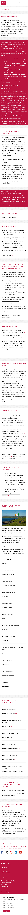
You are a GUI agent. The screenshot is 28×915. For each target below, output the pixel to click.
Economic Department (17, 332)
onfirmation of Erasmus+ (17, 422)
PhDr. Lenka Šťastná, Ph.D (8, 713)
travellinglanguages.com (8, 675)
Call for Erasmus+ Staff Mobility (8, 85)
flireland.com (5, 629)
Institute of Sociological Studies (9, 755)
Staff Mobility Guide (6, 88)
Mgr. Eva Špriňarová (7, 737)
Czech (19, 3)
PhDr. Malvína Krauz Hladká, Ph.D (10, 748)
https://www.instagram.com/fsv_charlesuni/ (11, 852)
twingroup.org (5, 686)
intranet (8, 82)
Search (23, 3)
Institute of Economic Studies (9, 709)
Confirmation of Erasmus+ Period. (15, 433)
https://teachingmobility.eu (15, 370)
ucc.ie (3, 653)
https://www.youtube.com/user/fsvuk (20, 852)
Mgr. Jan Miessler (6, 726)
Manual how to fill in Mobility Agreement (11, 118)
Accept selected (16, 911)
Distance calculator (6, 255)
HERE (8, 317)
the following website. (19, 123)
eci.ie (3, 618)
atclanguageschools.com (8, 574)
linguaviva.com (5, 664)
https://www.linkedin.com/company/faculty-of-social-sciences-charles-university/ (16, 852)
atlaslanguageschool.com (8, 585)
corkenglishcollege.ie (7, 607)
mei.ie (7, 546)
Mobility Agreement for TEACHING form (11, 115)
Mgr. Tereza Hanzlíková (8, 759)
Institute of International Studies (10, 733)
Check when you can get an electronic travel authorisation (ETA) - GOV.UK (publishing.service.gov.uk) (12, 300)
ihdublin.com (5, 640)
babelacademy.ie (6, 596)
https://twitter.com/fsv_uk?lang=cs (6, 852)
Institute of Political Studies (8, 744)
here (18, 528)
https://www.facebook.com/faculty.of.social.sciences (2, 852)
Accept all (6, 911)
